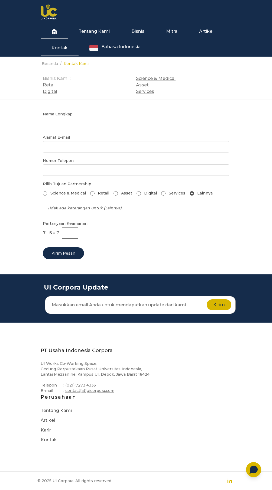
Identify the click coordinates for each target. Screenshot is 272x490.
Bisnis (137, 31)
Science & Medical (156, 78)
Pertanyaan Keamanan (65, 223)
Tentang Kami (94, 31)
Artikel (206, 31)
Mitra (171, 31)
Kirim (219, 304)
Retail (49, 84)
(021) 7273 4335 (80, 385)
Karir (46, 430)
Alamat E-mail (56, 137)
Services (145, 91)
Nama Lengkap (58, 114)
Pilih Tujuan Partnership (67, 183)
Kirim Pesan (63, 253)
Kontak (59, 47)
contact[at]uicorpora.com (89, 390)
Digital (50, 91)
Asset (142, 84)
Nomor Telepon (58, 160)
